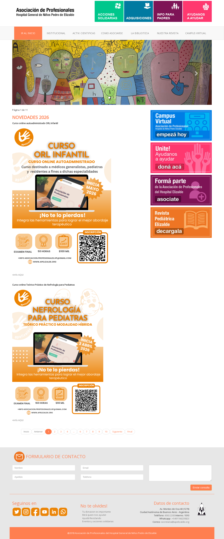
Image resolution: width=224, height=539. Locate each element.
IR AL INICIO (28, 33)
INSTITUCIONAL (56, 33)
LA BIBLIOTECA (140, 33)
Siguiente (117, 431)
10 (106, 431)
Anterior (38, 431)
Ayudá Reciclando (91, 518)
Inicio (26, 431)
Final (129, 431)
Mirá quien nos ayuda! (94, 514)
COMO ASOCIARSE (112, 33)
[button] (27, 72)
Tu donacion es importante (96, 511)
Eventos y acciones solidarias (98, 521)
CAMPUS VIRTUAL (195, 33)
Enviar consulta (201, 487)
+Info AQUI (17, 274)
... (74, 431)
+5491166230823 (180, 518)
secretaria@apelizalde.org (175, 521)
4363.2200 (170, 515)
